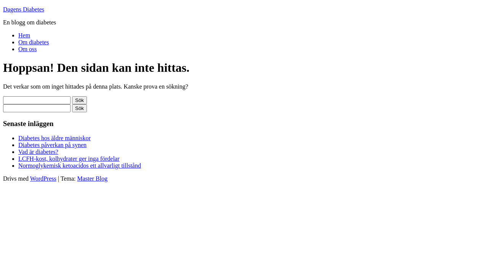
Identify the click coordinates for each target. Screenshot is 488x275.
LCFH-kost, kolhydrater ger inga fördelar (68, 158)
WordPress (43, 178)
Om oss (27, 49)
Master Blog (92, 178)
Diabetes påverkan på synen (52, 145)
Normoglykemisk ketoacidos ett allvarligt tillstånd (79, 165)
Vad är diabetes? (38, 152)
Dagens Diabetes (23, 9)
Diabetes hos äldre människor (54, 138)
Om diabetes (33, 42)
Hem (24, 35)
